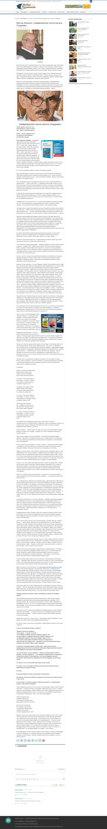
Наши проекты (61, 12)
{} (35, 779)
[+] (38, 779)
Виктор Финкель (22, 746)
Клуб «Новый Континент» (73, 12)
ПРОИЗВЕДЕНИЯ (24, 18)
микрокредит (19, 789)
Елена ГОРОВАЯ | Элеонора (84, 77)
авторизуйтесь (61, 769)
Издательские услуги (56, 1)
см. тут (61, 213)
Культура (45, 12)
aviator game (19, 798)
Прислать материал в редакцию (44, 1)
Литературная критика (35, 12)
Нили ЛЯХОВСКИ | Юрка (83, 22)
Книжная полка (52, 12)
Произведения (24, 12)
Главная (17, 18)
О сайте (34, 1)
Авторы (17, 12)
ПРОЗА (31, 18)
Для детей (82, 12)
